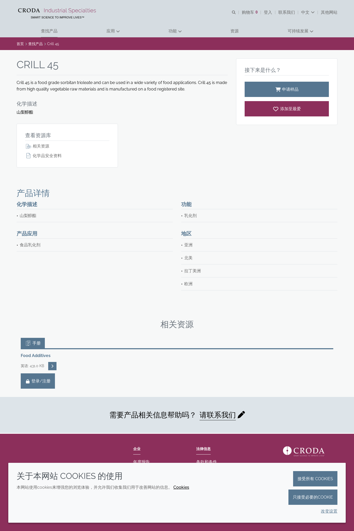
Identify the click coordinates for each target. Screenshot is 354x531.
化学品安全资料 (43, 156)
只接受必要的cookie (313, 497)
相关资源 (37, 146)
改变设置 (329, 511)
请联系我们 (218, 415)
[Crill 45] (287, 109)
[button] (49, 31)
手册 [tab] (33, 343)
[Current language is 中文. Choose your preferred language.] (308, 12)
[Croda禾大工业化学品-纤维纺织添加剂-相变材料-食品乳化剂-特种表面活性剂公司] (57, 11)
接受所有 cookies (315, 478)
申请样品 (287, 89)
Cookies (181, 487)
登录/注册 (38, 381)
